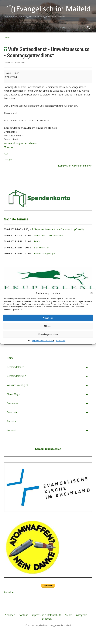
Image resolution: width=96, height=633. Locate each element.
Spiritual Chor (42, 247)
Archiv (68, 615)
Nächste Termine (16, 219)
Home (7, 37)
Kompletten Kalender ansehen (75, 165)
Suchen (88, 27)
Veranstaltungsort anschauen (20, 143)
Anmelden (9, 592)
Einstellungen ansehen (48, 340)
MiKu (37, 241)
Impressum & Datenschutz (43, 346)
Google (8, 159)
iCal (6, 153)
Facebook (46, 618)
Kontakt (23, 615)
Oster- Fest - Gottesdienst (48, 235)
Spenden (10, 615)
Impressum (60, 346)
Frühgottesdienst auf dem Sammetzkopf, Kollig (57, 229)
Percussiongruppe (44, 253)
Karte (8, 147)
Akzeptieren (48, 323)
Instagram (81, 615)
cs (9, 62)
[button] (91, 298)
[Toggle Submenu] (87, 367)
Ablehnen (48, 332)
